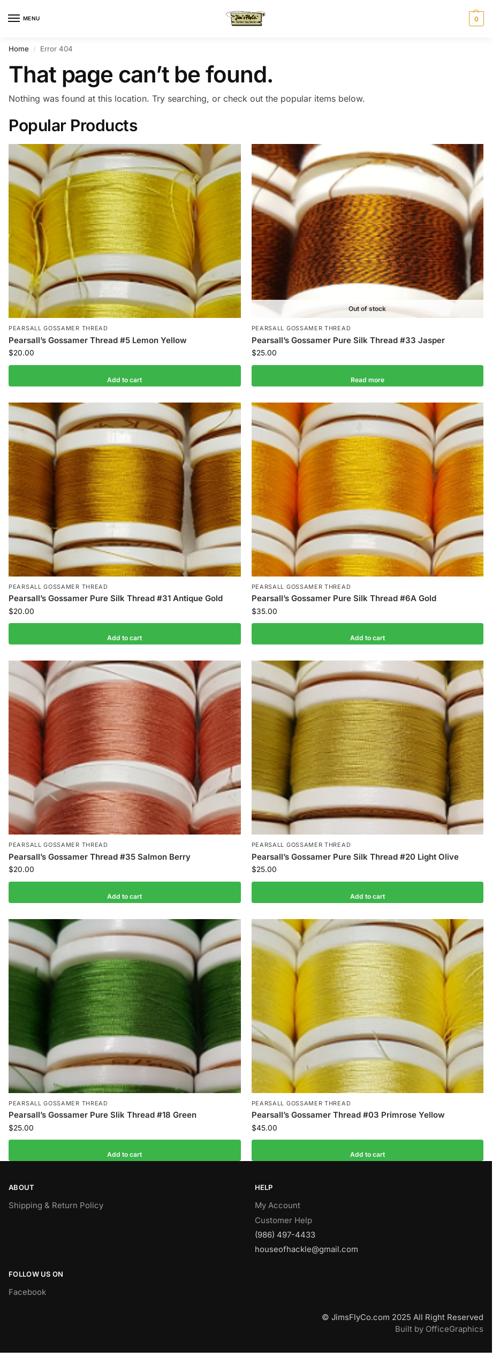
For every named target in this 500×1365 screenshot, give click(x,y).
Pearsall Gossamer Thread (58, 328)
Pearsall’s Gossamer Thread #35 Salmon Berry (100, 857)
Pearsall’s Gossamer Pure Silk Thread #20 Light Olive (355, 857)
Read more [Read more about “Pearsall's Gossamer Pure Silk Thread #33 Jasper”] (367, 375)
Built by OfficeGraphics (439, 1329)
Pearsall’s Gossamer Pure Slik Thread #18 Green (102, 1115)
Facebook (27, 1292)
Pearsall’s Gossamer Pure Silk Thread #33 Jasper (348, 340)
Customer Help (283, 1220)
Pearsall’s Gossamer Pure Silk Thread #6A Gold (344, 598)
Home (19, 48)
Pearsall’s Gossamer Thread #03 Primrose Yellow (348, 1115)
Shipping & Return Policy (56, 1205)
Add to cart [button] (124, 375)
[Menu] (24, 19)
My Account (277, 1205)
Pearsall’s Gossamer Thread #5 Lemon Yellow (98, 340)
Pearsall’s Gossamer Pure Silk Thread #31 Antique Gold (116, 598)
